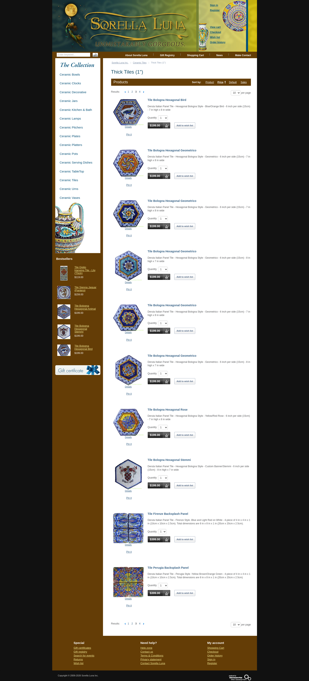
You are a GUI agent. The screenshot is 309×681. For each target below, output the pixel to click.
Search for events (84, 655)
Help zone (146, 647)
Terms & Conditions (151, 655)
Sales (244, 82)
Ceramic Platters (71, 145)
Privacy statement (150, 659)
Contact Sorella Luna (152, 663)
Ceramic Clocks (70, 83)
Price (220, 82)
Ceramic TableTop (72, 171)
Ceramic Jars (69, 101)
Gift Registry (167, 55)
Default (233, 82)
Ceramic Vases (70, 197)
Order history (214, 655)
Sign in (211, 659)
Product (210, 82)
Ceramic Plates (70, 136)
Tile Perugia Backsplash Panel (168, 567)
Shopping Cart (195, 55)
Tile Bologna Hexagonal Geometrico (172, 150)
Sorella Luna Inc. (120, 62)
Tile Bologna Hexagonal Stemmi (169, 459)
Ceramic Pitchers (71, 127)
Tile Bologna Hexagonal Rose (168, 409)
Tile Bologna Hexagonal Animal (85, 307)
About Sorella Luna (136, 55)
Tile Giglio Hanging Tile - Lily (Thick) (85, 270)
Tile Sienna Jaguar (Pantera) (85, 289)
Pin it (129, 134)
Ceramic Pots (69, 153)
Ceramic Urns (69, 189)
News (219, 55)
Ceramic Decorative (73, 92)
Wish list (78, 663)
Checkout (212, 651)
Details (128, 127)
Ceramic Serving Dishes (76, 162)
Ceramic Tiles (139, 62)
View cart (215, 27)
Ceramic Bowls (70, 74)
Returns (78, 659)
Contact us (146, 651)
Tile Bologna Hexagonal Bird (167, 100)
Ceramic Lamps (70, 118)
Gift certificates (82, 647)
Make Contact (243, 55)
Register (212, 663)
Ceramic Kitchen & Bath (76, 109)
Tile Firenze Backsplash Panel (168, 513)
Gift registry (80, 651)
